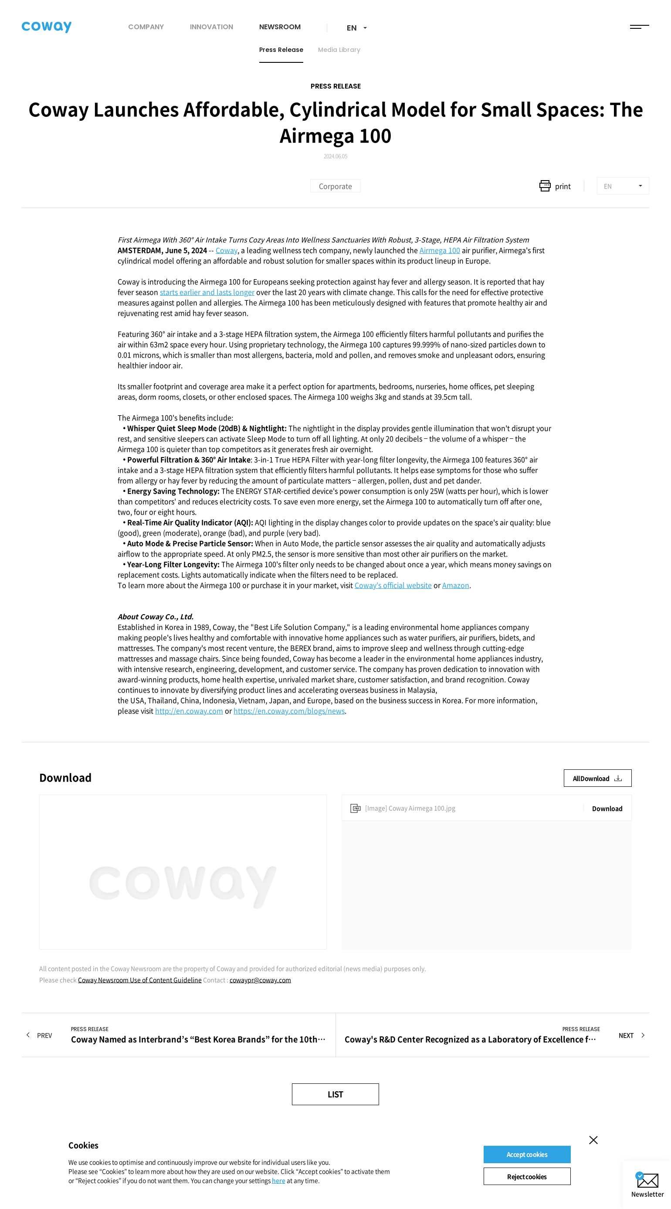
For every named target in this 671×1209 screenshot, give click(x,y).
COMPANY (146, 27)
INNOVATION (211, 27)
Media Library (339, 49)
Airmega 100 (440, 250)
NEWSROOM (280, 27)
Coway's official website (393, 585)
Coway (226, 250)
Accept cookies (527, 1154)
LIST (335, 1094)
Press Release (281, 49)
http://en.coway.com (189, 710)
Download (607, 808)
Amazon (455, 585)
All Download (598, 778)
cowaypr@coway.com (260, 979)
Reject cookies (526, 1176)
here (278, 1180)
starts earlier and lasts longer (207, 292)
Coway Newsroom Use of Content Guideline (140, 979)
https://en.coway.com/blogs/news (289, 710)
